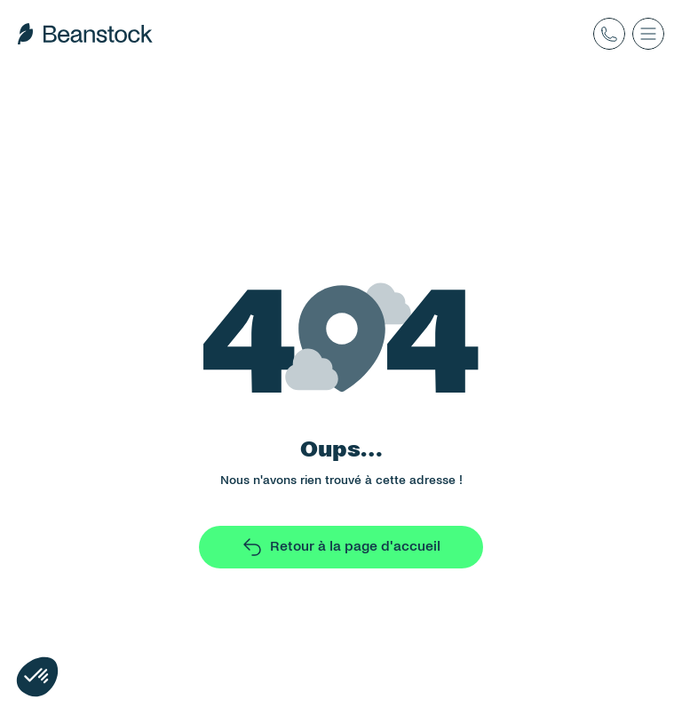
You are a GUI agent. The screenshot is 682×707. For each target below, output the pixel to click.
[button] (37, 676)
